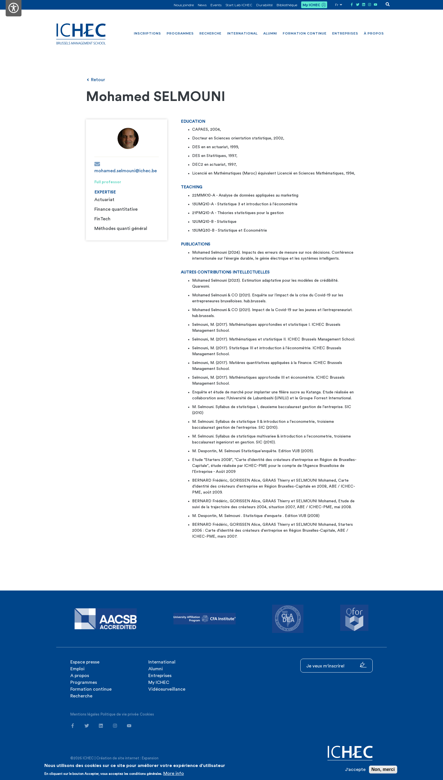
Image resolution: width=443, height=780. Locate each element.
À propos (374, 33)
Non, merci (383, 769)
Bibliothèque (287, 5)
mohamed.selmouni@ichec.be (125, 167)
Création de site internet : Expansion (127, 758)
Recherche (210, 33)
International (242, 33)
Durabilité (264, 5)
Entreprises (345, 33)
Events (216, 5)
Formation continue (305, 33)
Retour (95, 79)
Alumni (270, 33)
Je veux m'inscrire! (336, 665)
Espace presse (84, 662)
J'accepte (355, 769)
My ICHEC (311, 5)
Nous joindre (184, 5)
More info (173, 773)
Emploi (77, 669)
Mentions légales (84, 714)
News (202, 5)
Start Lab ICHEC (238, 5)
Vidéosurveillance (166, 689)
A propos (79, 675)
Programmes (180, 33)
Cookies (147, 714)
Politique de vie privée (120, 714)
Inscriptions (147, 33)
